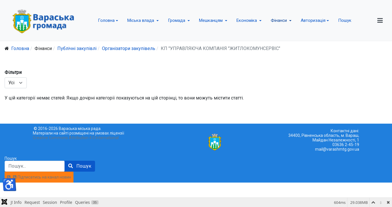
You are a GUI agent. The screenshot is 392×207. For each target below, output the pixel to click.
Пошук (11, 158)
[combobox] (35, 166)
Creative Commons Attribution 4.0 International (76, 137)
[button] (108, 20)
